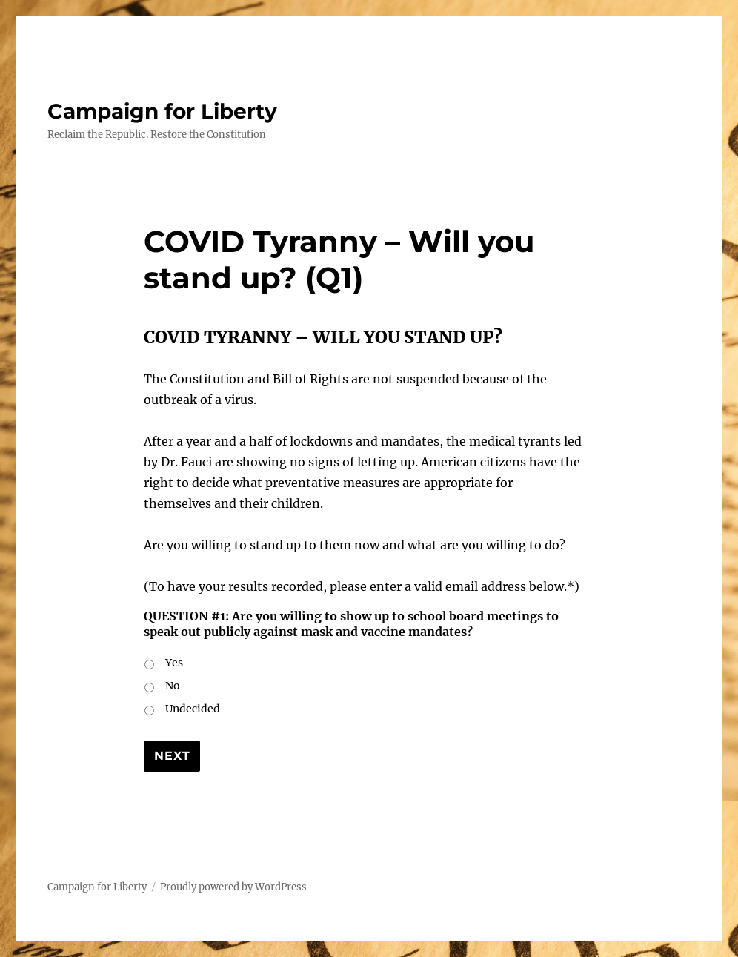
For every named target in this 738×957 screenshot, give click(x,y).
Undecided (192, 708)
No (172, 685)
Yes (174, 662)
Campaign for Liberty (162, 111)
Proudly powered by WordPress (233, 887)
